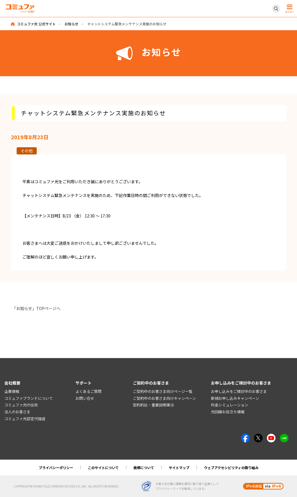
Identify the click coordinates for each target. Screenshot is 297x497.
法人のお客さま (17, 412)
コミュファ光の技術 (21, 405)
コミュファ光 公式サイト (36, 23)
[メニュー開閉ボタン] (288, 8)
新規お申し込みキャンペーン (235, 398)
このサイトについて (103, 467)
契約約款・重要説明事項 (153, 405)
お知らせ (71, 23)
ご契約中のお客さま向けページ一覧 (163, 391)
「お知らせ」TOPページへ (36, 308)
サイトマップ (179, 467)
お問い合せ (84, 398)
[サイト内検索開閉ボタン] (276, 8)
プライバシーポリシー (56, 467)
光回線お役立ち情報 (227, 412)
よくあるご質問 (88, 391)
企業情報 (11, 391)
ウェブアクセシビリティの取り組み (231, 467)
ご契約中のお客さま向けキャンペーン (164, 398)
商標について (143, 467)
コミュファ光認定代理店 (24, 418)
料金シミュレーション (229, 405)
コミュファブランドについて (28, 398)
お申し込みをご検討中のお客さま (239, 391)
